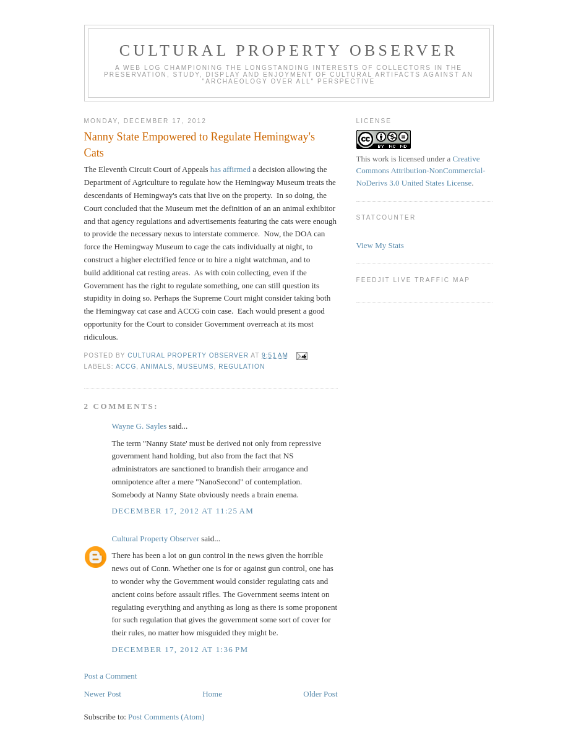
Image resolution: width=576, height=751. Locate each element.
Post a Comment (110, 675)
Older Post (320, 693)
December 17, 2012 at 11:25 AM (183, 510)
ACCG (126, 366)
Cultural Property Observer (288, 50)
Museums (196, 366)
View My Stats (380, 245)
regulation (241, 366)
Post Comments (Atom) (166, 716)
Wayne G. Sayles (139, 426)
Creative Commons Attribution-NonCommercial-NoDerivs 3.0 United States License (421, 170)
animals (156, 366)
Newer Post (102, 693)
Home (212, 693)
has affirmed (230, 169)
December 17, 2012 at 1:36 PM (180, 649)
